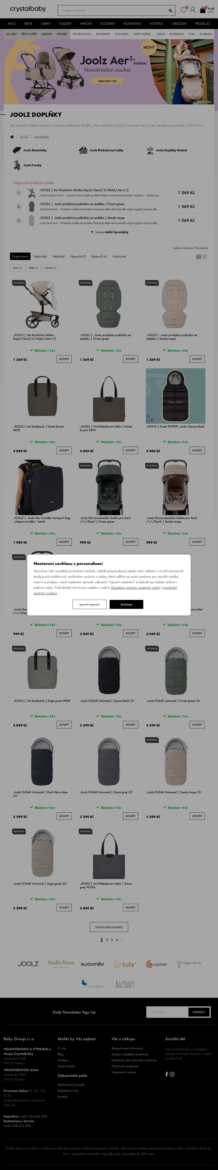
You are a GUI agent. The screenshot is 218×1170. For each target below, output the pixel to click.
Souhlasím (126, 604)
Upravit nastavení (89, 604)
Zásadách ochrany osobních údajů (135, 587)
